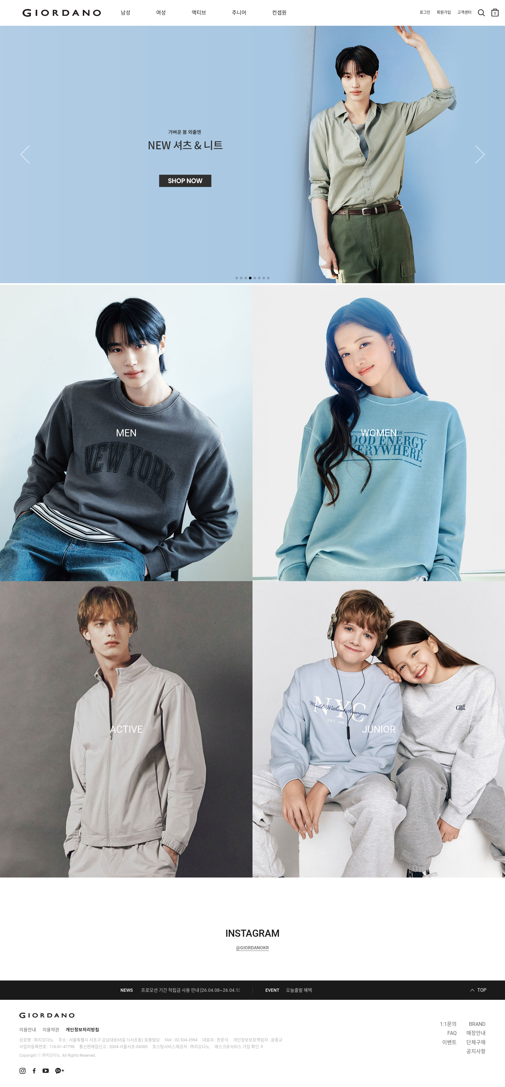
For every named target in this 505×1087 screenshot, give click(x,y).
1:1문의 (448, 1024)
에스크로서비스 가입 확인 (236, 1046)
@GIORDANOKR (252, 947)
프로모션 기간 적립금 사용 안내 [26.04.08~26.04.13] (191, 990)
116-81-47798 (61, 1046)
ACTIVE (126, 729)
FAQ (452, 1033)
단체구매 (476, 1042)
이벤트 (449, 1042)
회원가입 (444, 12)
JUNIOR (378, 729)
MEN (126, 433)
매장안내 (476, 1033)
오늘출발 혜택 (299, 990)
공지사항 (476, 1051)
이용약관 (51, 1029)
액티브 (199, 13)
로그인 (425, 12)
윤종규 (276, 1039)
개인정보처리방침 (82, 1029)
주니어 (239, 13)
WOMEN (379, 433)
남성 (125, 13)
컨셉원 (279, 13)
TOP (481, 990)
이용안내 (27, 1029)
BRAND (477, 1024)
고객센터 (464, 12)
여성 (161, 13)
